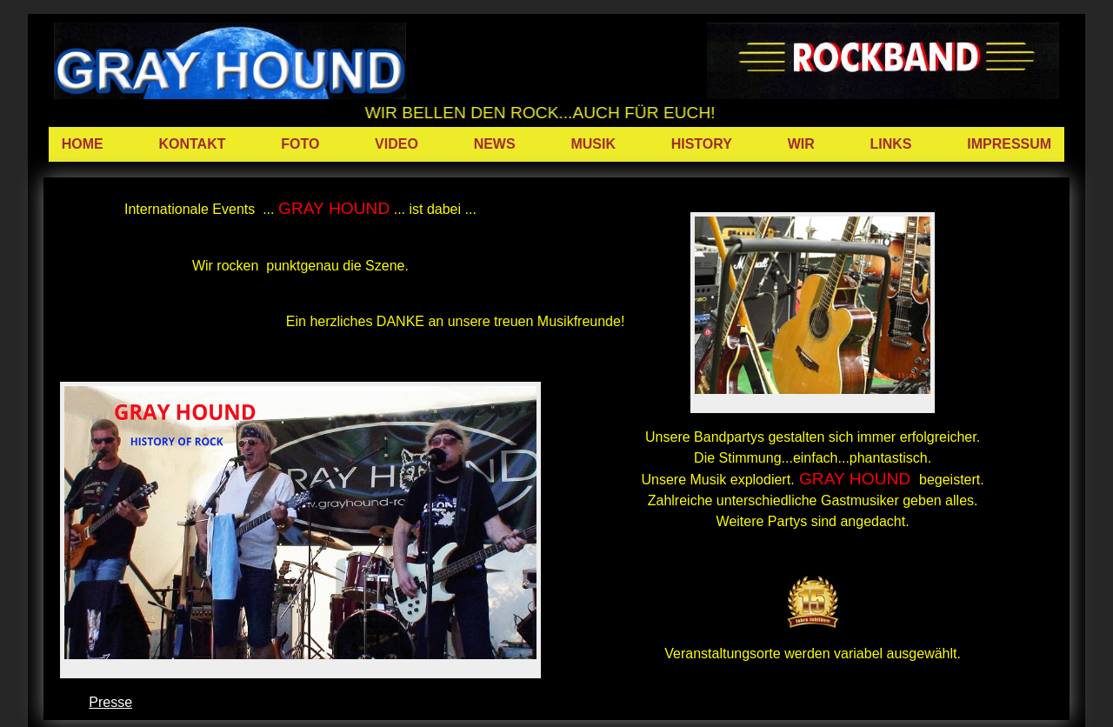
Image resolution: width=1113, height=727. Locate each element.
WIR (801, 144)
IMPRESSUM (1009, 144)
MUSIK (593, 144)
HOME (82, 144)
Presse (110, 702)
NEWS (495, 144)
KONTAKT (191, 144)
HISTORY (701, 144)
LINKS (890, 144)
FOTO (300, 144)
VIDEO (396, 144)
